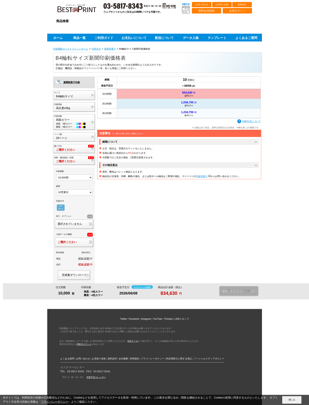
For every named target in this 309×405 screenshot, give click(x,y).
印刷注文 (96, 49)
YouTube (157, 319)
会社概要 (123, 358)
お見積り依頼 (221, 4)
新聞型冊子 (110, 49)
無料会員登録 (206, 10)
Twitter (123, 319)
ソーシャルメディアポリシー (209, 358)
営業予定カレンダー (96, 377)
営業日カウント (84, 344)
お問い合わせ (201, 4)
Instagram (146, 319)
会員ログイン (237, 10)
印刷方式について (249, 121)
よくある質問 (67, 358)
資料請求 (242, 4)
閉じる (292, 400)
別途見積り (202, 176)
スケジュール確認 (142, 287)
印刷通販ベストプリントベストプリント (80, 10)
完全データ (132, 341)
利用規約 (134, 358)
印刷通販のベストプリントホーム (70, 49)
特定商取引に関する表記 (179, 358)
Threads (168, 319)
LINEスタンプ (181, 319)
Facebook (134, 319)
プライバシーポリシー (152, 358)
